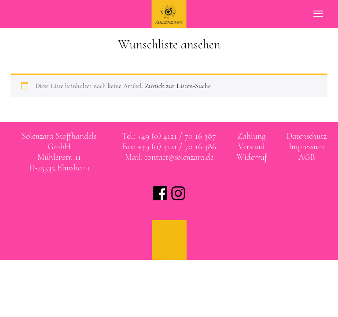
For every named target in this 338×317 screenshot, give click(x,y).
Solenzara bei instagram (178, 193)
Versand (251, 146)
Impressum (306, 146)
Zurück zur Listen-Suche (178, 85)
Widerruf (251, 157)
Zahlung (251, 136)
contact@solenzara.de (178, 157)
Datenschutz (307, 136)
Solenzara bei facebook (160, 193)
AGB (306, 157)
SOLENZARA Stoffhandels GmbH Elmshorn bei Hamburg (169, 14)
